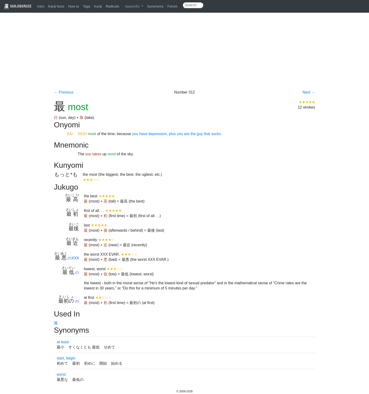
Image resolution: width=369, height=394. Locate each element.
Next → (309, 92)
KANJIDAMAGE (18, 6)
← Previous (63, 92)
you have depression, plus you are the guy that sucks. (176, 134)
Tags (86, 6)
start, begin (66, 358)
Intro (40, 6)
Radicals (112, 6)
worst (61, 374)
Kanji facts (56, 6)
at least (63, 342)
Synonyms (155, 6)
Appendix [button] (132, 6)
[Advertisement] (184, 54)
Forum (172, 6)
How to (73, 6)
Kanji (98, 6)
